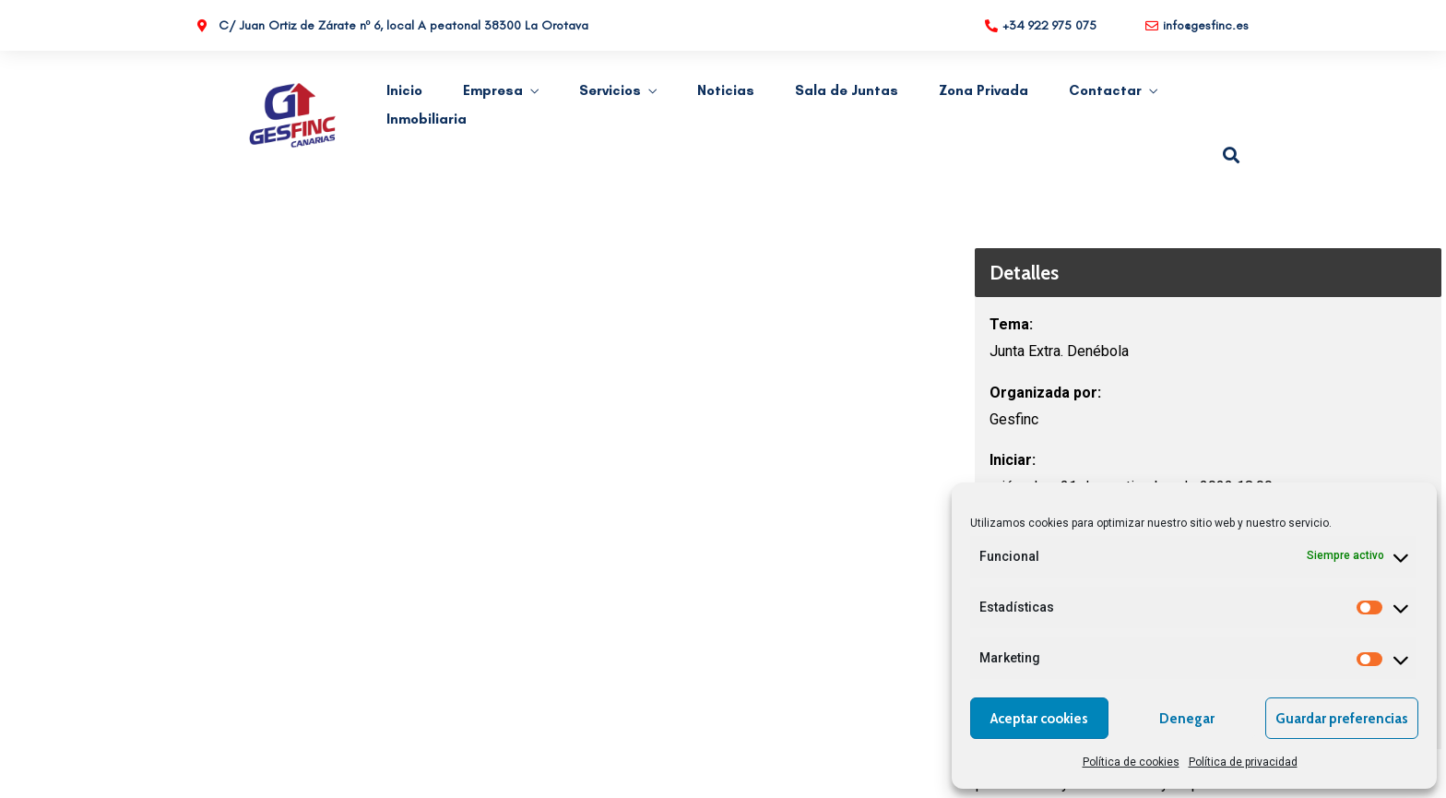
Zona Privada (983, 90)
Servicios (610, 90)
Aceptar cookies (1039, 718)
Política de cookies (1131, 762)
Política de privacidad (1243, 762)
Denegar (1187, 718)
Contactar (1105, 90)
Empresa (493, 90)
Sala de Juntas (846, 90)
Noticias (725, 90)
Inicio (404, 90)
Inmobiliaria (426, 119)
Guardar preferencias (1341, 718)
